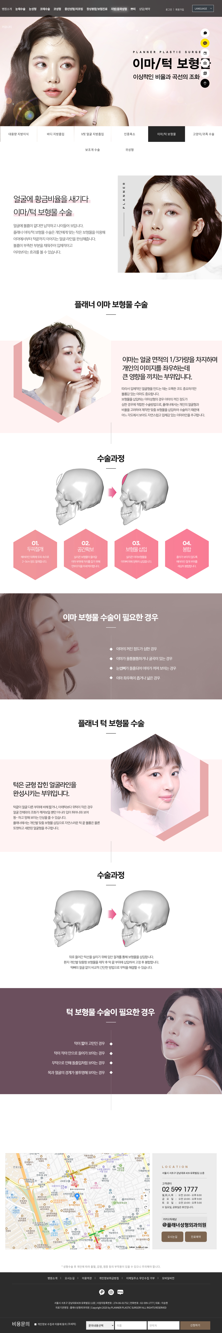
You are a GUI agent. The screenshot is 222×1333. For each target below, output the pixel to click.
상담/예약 (144, 9)
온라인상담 (205, 33)
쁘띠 (132, 9)
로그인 (169, 9)
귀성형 (129, 149)
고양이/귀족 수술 (203, 134)
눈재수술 (20, 9)
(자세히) (71, 1324)
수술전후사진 (205, 63)
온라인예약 (205, 53)
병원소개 (7, 9)
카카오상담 (205, 43)
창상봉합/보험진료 (97, 9)
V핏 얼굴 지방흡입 (92, 134)
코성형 (57, 9)
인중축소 (129, 134)
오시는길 (172, 1237)
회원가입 (179, 9)
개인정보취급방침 (109, 1278)
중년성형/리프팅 (74, 9)
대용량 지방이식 (18, 134)
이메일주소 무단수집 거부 (140, 1278)
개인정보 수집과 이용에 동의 (50, 1324)
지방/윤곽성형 (119, 9)
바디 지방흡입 (55, 134)
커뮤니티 (7, 27)
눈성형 (32, 9)
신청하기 (195, 1325)
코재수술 (45, 9)
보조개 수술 (92, 149)
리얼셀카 (205, 73)
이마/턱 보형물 (166, 134)
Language (201, 8)
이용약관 (87, 1278)
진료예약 (196, 1237)
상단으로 (205, 83)
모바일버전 (168, 1278)
